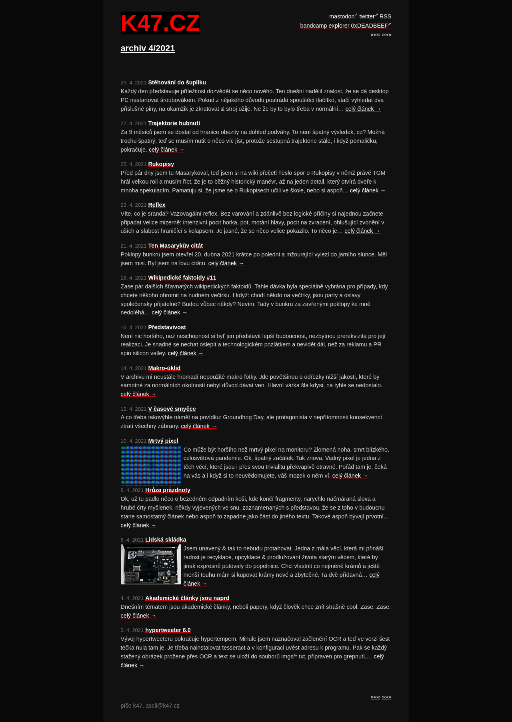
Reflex (156, 205)
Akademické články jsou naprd (187, 598)
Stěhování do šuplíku (177, 82)
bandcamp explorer (324, 25)
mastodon (341, 16)
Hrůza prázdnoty (167, 490)
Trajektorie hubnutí (174, 123)
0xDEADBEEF (369, 25)
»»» (386, 34)
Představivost (167, 327)
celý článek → (364, 109)
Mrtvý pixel (163, 441)
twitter (366, 16)
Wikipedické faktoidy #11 (182, 277)
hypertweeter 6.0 (168, 630)
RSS (386, 16)
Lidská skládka (165, 539)
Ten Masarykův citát (175, 245)
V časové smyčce (172, 409)
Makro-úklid (164, 368)
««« (375, 34)
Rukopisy (161, 164)
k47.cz (160, 23)
